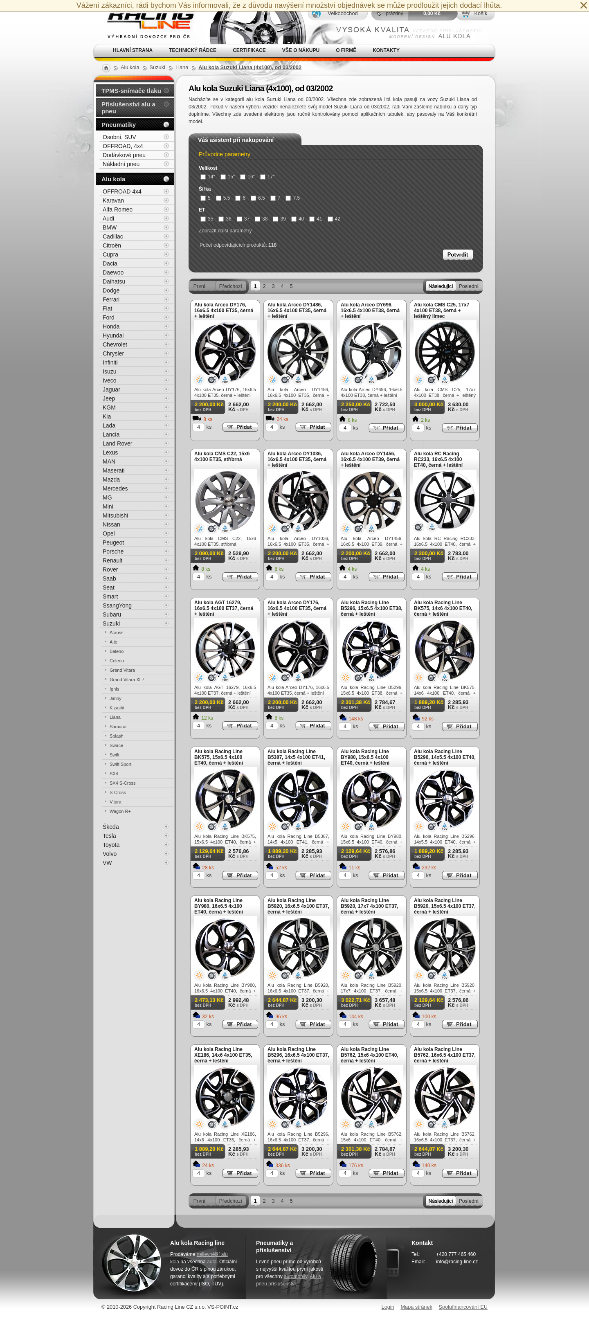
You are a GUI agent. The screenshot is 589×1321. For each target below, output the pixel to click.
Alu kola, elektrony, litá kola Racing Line (145, 22)
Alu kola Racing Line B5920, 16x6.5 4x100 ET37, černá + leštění (298, 906)
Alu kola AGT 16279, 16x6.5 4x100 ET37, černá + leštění (223, 608)
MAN (109, 461)
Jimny (115, 698)
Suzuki (111, 623)
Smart (110, 596)
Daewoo (113, 272)
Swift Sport (120, 764)
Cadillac (113, 236)
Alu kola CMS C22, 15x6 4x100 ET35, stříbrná (222, 456)
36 (224, 219)
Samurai (118, 726)
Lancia (111, 434)
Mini (108, 506)
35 (206, 219)
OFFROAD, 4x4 (123, 146)
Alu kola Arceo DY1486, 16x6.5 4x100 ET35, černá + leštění (297, 310)
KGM (109, 407)
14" (207, 177)
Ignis (114, 688)
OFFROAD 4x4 (122, 191)
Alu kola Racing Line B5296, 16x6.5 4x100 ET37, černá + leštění (298, 1055)
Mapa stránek (416, 1307)
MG (107, 497)
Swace (116, 745)
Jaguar (111, 389)
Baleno (117, 651)
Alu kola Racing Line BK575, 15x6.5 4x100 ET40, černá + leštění (218, 757)
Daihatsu (114, 281)
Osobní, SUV (119, 137)
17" (267, 177)
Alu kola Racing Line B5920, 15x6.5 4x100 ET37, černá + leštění (445, 906)
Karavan (113, 200)
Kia (107, 416)
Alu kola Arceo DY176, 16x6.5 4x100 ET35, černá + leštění (223, 310)
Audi (108, 218)
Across (117, 632)
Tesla (109, 836)
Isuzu (109, 371)
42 (334, 219)
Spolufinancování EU (463, 1307)
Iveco (109, 380)
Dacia (110, 263)
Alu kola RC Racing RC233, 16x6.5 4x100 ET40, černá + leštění (438, 459)
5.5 (223, 198)
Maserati (114, 470)
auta (211, 1262)
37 (243, 219)
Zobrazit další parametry (225, 231)
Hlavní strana (133, 50)
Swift (114, 754)
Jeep (109, 398)
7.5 (293, 198)
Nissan (111, 524)
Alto (113, 641)
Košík (480, 13)
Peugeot (113, 542)
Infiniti (110, 362)
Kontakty (386, 50)
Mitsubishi (115, 515)
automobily (295, 1276)
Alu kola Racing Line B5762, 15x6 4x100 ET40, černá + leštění (369, 1055)
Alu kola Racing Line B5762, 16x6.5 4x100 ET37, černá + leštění (445, 1055)
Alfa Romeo (118, 209)
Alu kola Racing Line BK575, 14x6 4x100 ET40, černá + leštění (443, 608)
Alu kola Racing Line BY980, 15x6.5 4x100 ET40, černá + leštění (365, 757)
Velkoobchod (342, 13)
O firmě (346, 50)
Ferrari (111, 299)
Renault (112, 560)
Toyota (111, 845)
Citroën (112, 245)
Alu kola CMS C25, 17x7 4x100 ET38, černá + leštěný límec (441, 310)
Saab (109, 578)
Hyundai (113, 335)
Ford (109, 317)
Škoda (111, 827)
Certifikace (249, 50)
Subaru (112, 614)
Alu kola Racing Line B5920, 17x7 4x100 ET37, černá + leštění (369, 906)
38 (261, 219)
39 (279, 219)
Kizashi (117, 707)
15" (227, 177)
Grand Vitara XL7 (127, 679)
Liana (115, 717)
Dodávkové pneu (124, 155)
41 (315, 219)
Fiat (107, 308)
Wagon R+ (120, 811)
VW (107, 863)
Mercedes (115, 488)
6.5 (258, 198)
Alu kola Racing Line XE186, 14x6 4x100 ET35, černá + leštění (223, 1055)
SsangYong (117, 605)
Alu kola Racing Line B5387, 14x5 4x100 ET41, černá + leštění (296, 757)
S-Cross (118, 792)
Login (388, 1307)
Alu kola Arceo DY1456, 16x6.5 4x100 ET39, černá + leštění (370, 459)
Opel (109, 533)
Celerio (117, 660)
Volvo (110, 854)
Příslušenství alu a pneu (128, 108)
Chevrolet (115, 344)
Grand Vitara (122, 670)
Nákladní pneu (121, 164)
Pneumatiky (118, 124)
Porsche (113, 551)
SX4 (114, 773)
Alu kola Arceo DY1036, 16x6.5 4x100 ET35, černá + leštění (297, 459)
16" (247, 177)
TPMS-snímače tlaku (131, 90)
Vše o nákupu (300, 50)
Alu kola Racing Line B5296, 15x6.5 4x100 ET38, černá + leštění (371, 608)
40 (297, 219)
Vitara (115, 801)
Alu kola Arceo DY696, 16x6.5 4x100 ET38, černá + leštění (370, 310)
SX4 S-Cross (123, 783)
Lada (109, 425)
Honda (111, 326)
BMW (110, 227)
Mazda (111, 479)
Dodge (111, 290)
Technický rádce (192, 50)
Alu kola (113, 179)
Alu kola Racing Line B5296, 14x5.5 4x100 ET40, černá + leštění (445, 757)
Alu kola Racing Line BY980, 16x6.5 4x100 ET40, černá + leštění (218, 906)
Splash (117, 736)
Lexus (110, 452)
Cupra (110, 254)
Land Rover (117, 443)
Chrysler (113, 353)
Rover (110, 569)
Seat (109, 587)
